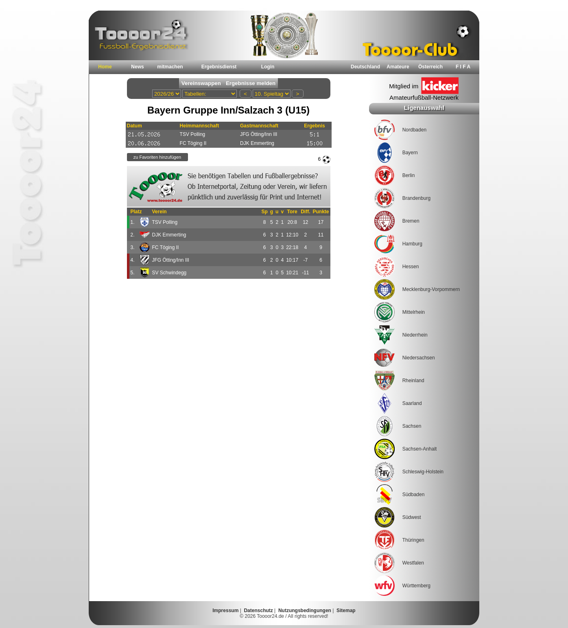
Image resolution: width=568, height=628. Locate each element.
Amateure (398, 67)
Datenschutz (258, 610)
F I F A (463, 67)
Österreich (430, 67)
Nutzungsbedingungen (304, 610)
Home (104, 67)
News (137, 67)
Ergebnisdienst (219, 67)
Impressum (225, 610)
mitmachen (170, 67)
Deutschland (365, 67)
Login (268, 67)
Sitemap (346, 610)
